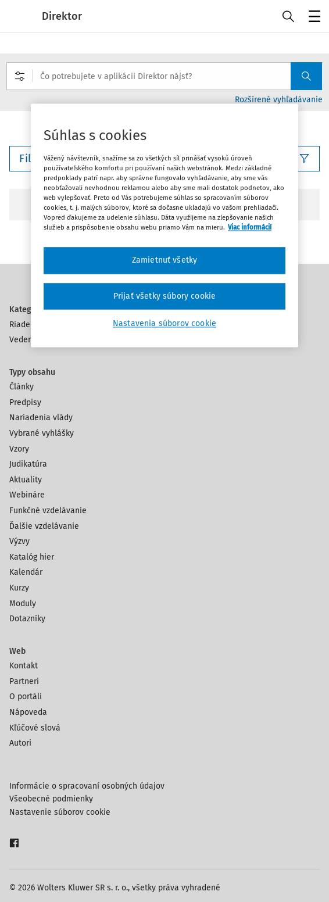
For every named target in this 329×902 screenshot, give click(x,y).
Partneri (24, 681)
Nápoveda (28, 712)
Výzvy (19, 541)
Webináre (27, 495)
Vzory (19, 449)
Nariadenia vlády (41, 418)
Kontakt (23, 666)
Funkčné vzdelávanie (48, 511)
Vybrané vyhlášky (41, 433)
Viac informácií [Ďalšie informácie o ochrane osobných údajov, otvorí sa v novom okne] (249, 228)
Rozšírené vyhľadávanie (279, 100)
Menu (312, 17)
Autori (20, 743)
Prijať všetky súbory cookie (164, 296)
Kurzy (19, 588)
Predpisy (25, 402)
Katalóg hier (31, 557)
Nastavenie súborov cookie (59, 812)
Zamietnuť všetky (165, 261)
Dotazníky (27, 619)
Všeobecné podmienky (51, 799)
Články (21, 387)
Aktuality (25, 480)
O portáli (25, 696)
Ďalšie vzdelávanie (44, 526)
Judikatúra (28, 464)
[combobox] (164, 76)
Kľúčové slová (34, 728)
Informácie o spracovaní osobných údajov (86, 786)
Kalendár (25, 572)
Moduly (22, 604)
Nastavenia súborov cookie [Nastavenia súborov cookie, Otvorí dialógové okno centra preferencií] (164, 324)
